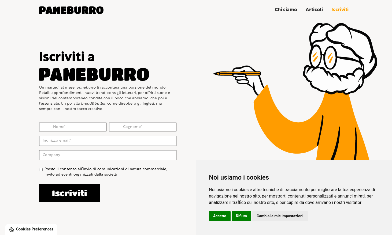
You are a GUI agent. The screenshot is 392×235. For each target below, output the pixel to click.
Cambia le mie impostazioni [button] (280, 216)
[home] (79, 10)
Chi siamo (286, 10)
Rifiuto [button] (241, 216)
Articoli (314, 10)
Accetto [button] (219, 216)
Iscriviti (340, 10)
